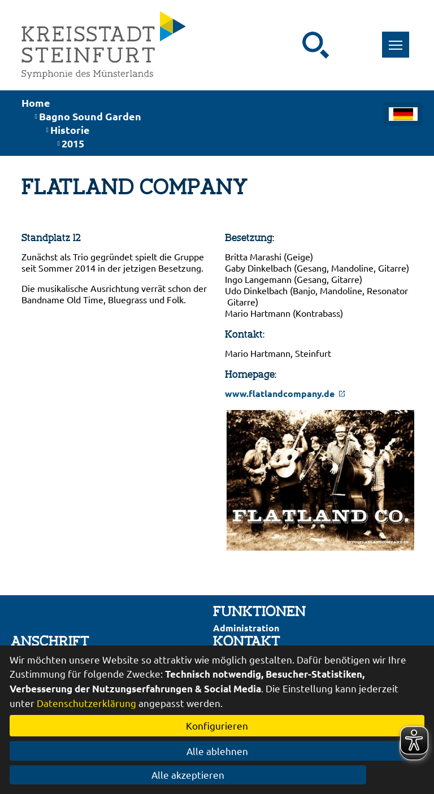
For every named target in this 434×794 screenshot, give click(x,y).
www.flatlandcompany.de (285, 393)
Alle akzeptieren (217, 774)
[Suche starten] (315, 45)
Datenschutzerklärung (86, 703)
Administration (246, 628)
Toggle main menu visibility (399, 39)
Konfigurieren (217, 725)
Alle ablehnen (217, 751)
